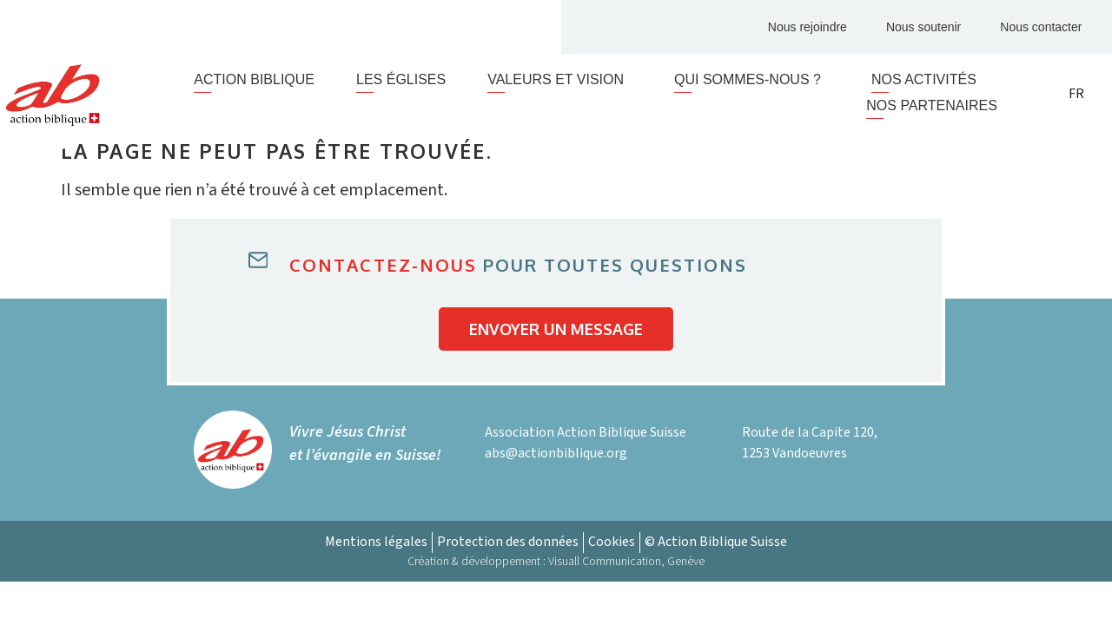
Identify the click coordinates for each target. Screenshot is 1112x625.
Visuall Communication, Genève (626, 561)
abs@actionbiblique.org (556, 453)
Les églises (401, 79)
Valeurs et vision (559, 80)
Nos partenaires (931, 105)
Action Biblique (254, 79)
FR (1076, 93)
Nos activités (923, 79)
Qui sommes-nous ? (752, 80)
